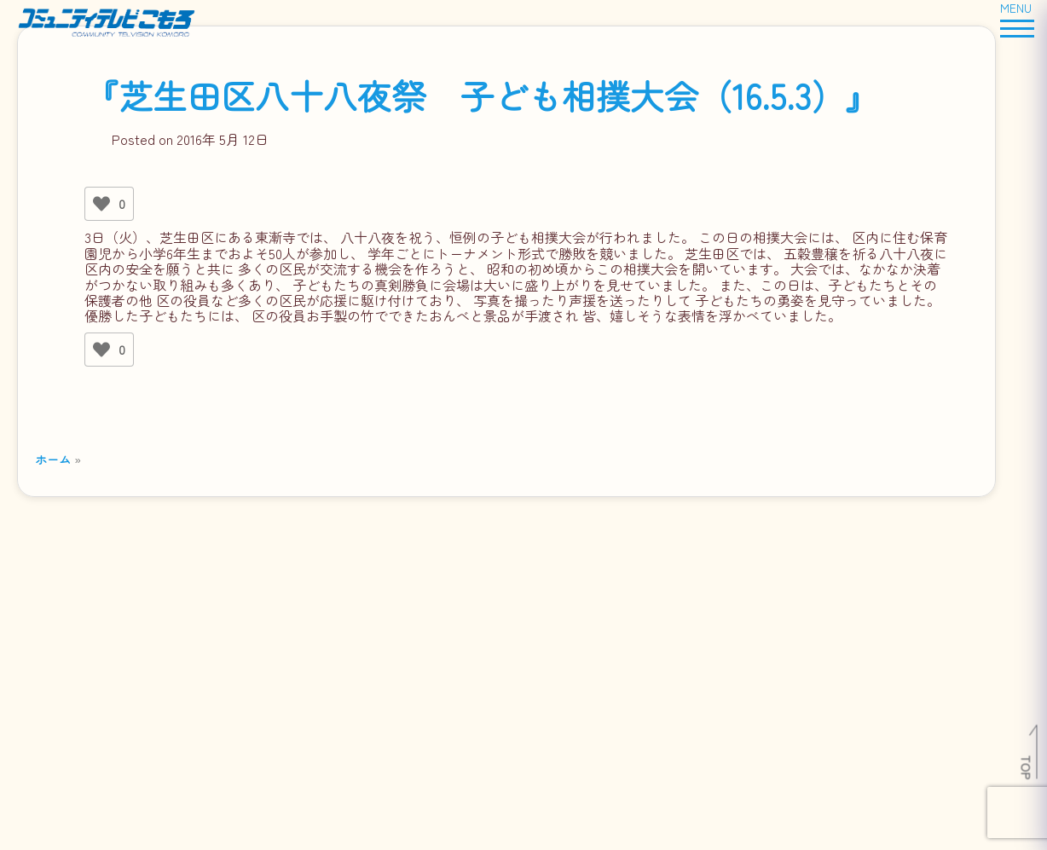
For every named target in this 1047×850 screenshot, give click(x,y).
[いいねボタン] (101, 204)
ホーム (53, 459)
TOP (1027, 767)
